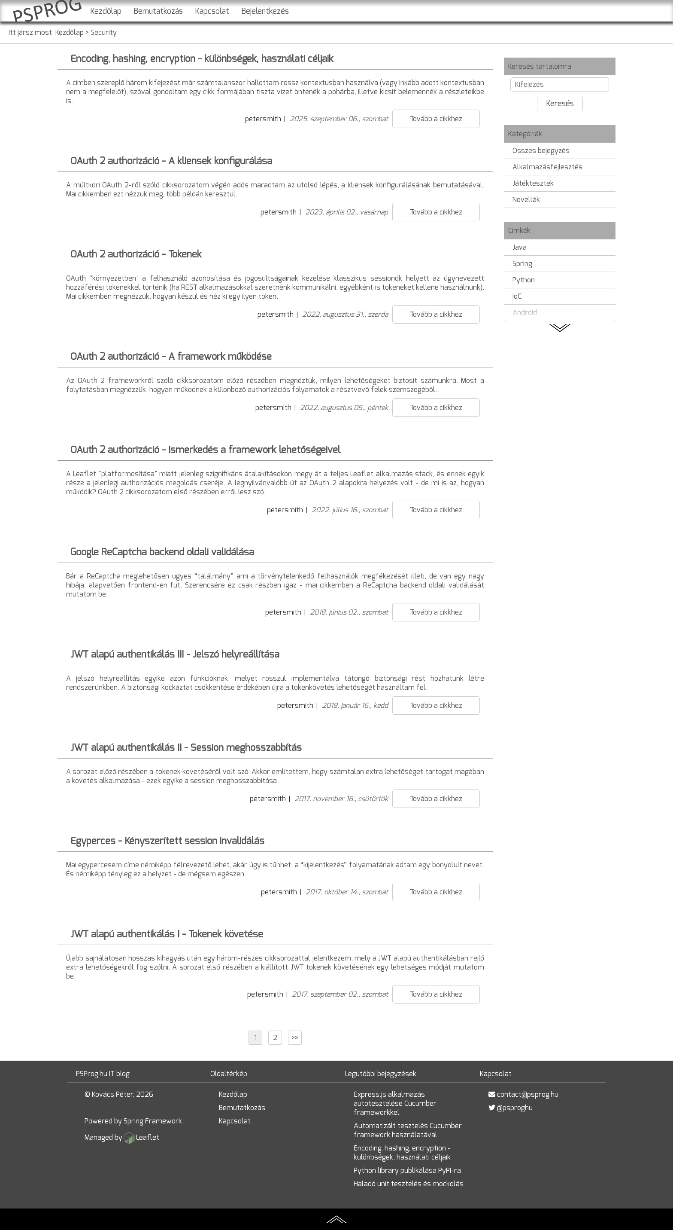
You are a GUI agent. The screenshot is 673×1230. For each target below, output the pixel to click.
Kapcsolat (212, 11)
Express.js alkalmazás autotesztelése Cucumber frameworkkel (395, 1103)
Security (104, 32)
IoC (516, 296)
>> (294, 1037)
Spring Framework (153, 1121)
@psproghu (515, 1107)
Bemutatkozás (158, 11)
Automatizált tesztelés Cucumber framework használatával (408, 1130)
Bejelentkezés (265, 11)
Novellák (526, 199)
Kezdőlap (105, 11)
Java (519, 247)
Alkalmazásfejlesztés (547, 166)
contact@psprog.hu (527, 1094)
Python (523, 280)
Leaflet (147, 1137)
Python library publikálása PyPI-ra (407, 1170)
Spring (522, 263)
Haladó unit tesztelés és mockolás (409, 1183)
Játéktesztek (533, 183)
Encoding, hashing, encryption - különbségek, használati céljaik (402, 1153)
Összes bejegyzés (541, 150)
